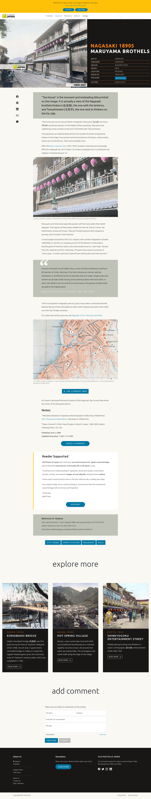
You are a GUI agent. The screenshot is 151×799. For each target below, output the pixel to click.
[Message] (75, 727)
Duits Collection (18, 783)
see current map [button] (75, 391)
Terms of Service (133, 795)
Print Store (17, 772)
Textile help (102, 734)
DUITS (29, 795)
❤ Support (16, 761)
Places (58, 16)
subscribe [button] (81, 9)
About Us (16, 778)
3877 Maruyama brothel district (55, 419)
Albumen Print (121, 65)
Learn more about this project (75, 5)
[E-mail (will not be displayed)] (75, 719)
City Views (53, 542)
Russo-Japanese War (57, 146)
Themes (49, 16)
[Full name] (60, 713)
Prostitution (71, 542)
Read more (14, 667)
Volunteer (16, 764)
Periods (68, 16)
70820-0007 (119, 74)
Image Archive (18, 770)
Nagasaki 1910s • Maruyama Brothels (87, 315)
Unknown (119, 59)
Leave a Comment (75, 443)
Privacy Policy (122, 795)
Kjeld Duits (120, 82)
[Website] (91, 713)
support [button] (68, 9)
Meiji (117, 68)
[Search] (133, 16)
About (77, 16)
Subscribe (63, 767)
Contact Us (17, 781)
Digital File (121, 78)
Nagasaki (119, 71)
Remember (50, 734)
